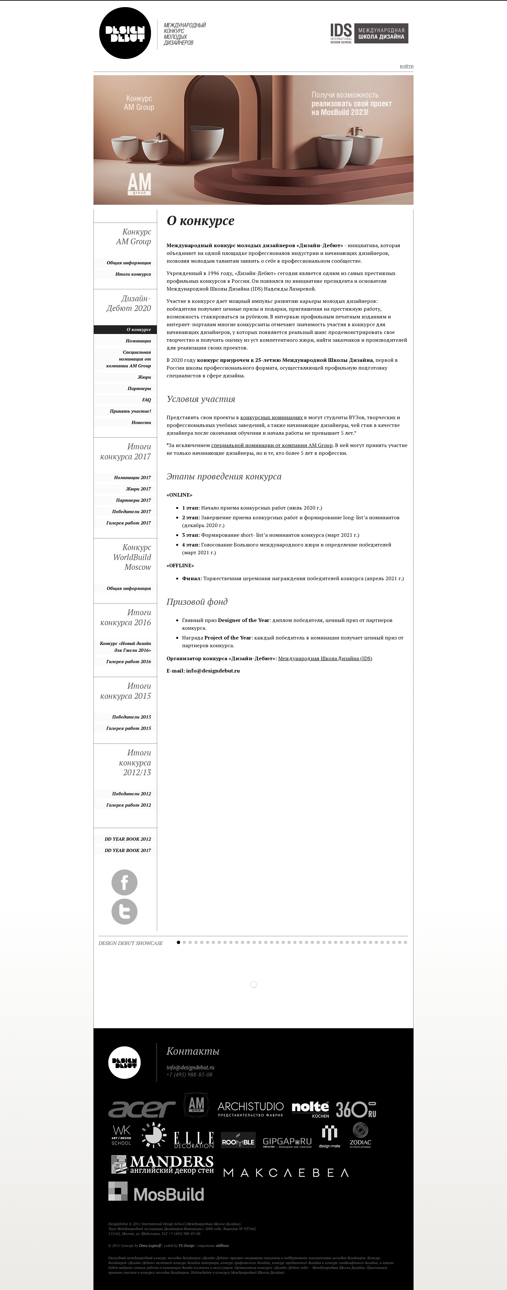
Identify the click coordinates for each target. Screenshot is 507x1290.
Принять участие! (130, 411)
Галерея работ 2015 (128, 728)
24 (312, 942)
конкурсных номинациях (271, 417)
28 (335, 942)
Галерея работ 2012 (128, 805)
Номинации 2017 (132, 477)
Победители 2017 (131, 511)
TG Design (186, 1245)
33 (364, 942)
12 (242, 942)
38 (393, 942)
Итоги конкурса (133, 274)
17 (271, 942)
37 (388, 942)
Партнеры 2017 (133, 500)
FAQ (146, 400)
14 (254, 942)
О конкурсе (139, 329)
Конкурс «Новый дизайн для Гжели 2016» (125, 646)
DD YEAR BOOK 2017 (128, 850)
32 (359, 942)
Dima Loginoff (150, 1245)
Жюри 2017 (138, 489)
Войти (407, 66)
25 (318, 942)
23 (306, 942)
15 (260, 942)
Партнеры (139, 388)
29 (341, 942)
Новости (141, 422)
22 (300, 942)
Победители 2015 (131, 717)
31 (353, 942)
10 (230, 942)
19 (283, 942)
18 (277, 942)
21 (295, 942)
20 (289, 942)
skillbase (222, 1245)
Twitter (124, 912)
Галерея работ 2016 (128, 661)
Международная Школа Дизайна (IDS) (325, 658)
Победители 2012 (131, 793)
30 (347, 942)
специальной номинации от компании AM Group (272, 445)
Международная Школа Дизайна (369, 33)
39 (399, 942)
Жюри (144, 377)
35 (376, 942)
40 (405, 942)
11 (236, 942)
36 (382, 942)
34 (370, 942)
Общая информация (129, 262)
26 (324, 942)
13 (248, 942)
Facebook (124, 882)
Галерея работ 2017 (128, 523)
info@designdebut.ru (190, 1067)
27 (329, 942)
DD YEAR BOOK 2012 (128, 839)
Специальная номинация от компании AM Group (128, 359)
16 (265, 942)
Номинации (138, 341)
